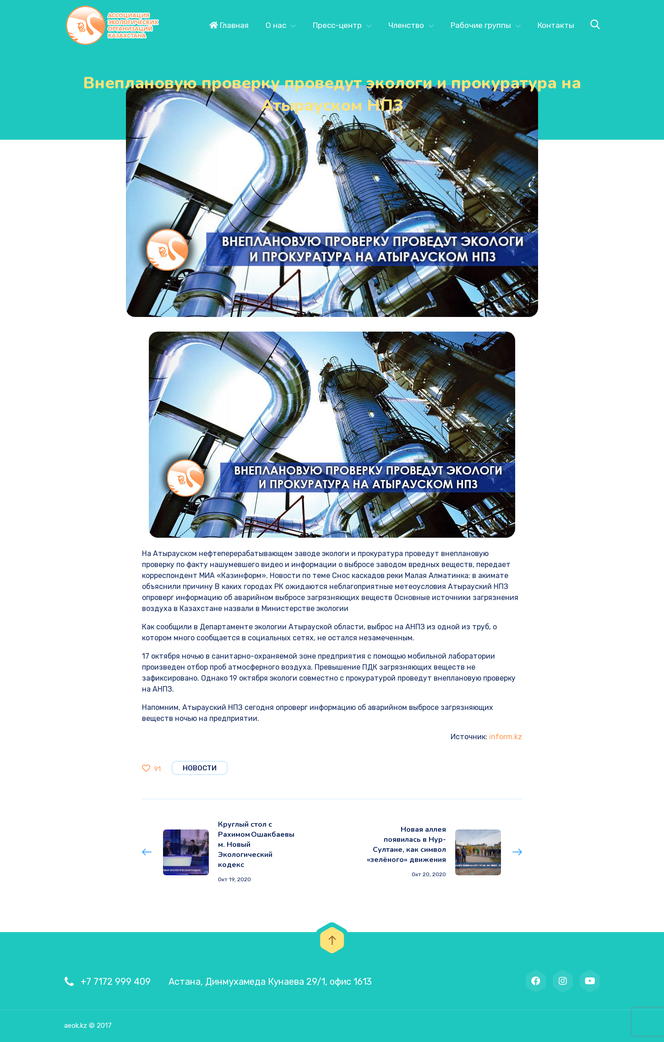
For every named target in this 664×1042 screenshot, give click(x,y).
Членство (406, 25)
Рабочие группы (481, 25)
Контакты (556, 25)
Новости (200, 768)
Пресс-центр (337, 25)
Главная (229, 25)
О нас (276, 25)
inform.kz (505, 736)
